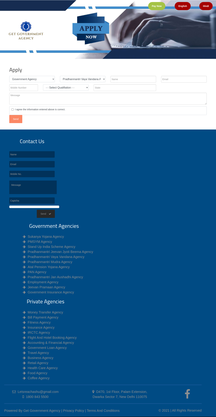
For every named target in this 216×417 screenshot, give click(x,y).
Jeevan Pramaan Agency (46, 287)
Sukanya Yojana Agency (46, 236)
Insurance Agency (41, 327)
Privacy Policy (73, 410)
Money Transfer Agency (45, 312)
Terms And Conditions (103, 410)
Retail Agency (38, 363)
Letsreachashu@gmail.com (38, 392)
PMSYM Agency (40, 241)
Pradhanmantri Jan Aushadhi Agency (55, 277)
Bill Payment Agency (43, 317)
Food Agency (37, 373)
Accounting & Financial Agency (51, 342)
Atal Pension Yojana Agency (49, 267)
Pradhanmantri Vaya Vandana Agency (56, 257)
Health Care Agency (43, 368)
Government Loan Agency (47, 348)
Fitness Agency (39, 322)
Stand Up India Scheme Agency (51, 247)
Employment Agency (43, 282)
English (182, 6)
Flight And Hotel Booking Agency (52, 337)
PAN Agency (37, 272)
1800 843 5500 (37, 397)
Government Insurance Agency (51, 292)
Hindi (206, 6)
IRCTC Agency (39, 332)
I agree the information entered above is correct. (39, 109)
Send (45, 213)
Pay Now (157, 6)
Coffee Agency (39, 378)
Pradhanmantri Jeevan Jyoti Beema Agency (60, 252)
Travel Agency (38, 353)
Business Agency (40, 358)
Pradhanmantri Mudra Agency (50, 262)
